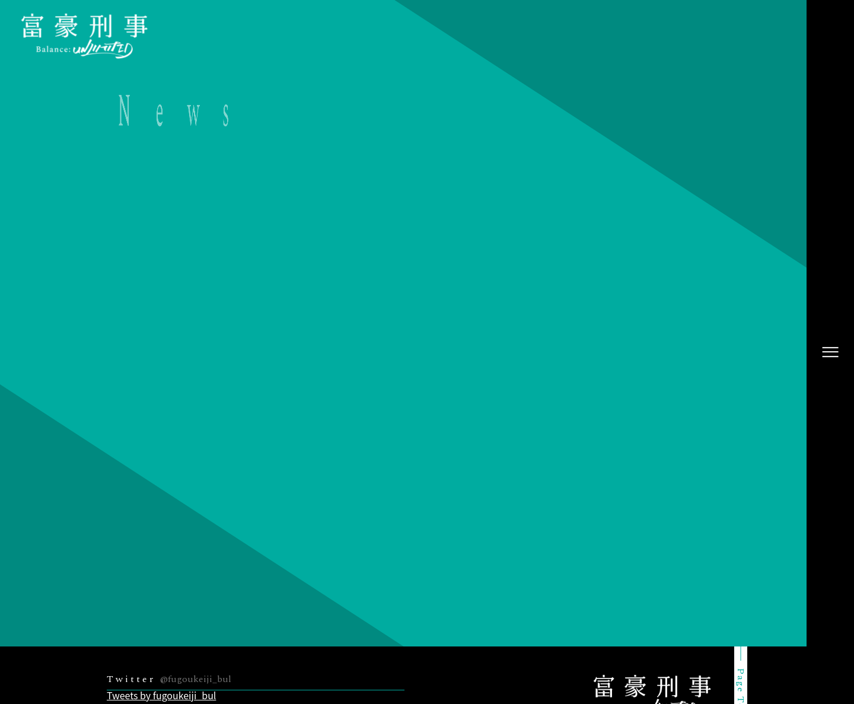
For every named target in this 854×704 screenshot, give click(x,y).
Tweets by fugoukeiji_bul (161, 695)
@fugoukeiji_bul (195, 679)
